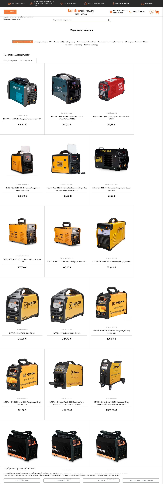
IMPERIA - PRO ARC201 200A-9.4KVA (101, 253)
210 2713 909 (137, 12)
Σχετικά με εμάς (71, 428)
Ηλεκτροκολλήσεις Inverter (22, 42)
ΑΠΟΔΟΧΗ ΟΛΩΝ (22, 480)
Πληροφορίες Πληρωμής (74, 436)
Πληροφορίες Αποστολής (75, 432)
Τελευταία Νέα (32, 428)
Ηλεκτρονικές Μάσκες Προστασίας (110, 42)
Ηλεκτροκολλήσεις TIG (43, 42)
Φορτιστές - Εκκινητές (73, 45)
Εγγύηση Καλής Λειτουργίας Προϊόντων (80, 444)
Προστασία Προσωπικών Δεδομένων (79, 423)
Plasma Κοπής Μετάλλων (86, 42)
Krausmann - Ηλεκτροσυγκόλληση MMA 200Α (61, 385)
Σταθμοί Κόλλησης (91, 45)
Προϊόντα (13, 17)
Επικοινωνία (147, 4)
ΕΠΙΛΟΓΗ (101, 480)
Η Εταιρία (30, 419)
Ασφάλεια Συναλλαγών (74, 440)
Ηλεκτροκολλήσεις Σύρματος (64, 42)
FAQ (67, 453)
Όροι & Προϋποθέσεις (74, 419)
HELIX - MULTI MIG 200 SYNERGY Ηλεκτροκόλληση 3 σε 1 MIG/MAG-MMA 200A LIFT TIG (20, 182)
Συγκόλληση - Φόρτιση (25, 17)
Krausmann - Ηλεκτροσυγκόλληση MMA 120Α (143, 320)
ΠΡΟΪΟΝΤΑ (12, 12)
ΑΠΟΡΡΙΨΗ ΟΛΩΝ (62, 480)
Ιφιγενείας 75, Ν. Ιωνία (121, 3)
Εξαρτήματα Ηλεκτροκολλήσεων (137, 42)
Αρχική (6, 17)
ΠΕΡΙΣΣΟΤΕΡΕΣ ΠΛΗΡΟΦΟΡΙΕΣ (141, 480)
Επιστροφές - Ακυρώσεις (75, 448)
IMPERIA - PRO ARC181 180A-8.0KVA (61, 253)
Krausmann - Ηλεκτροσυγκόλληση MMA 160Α (20, 385)
